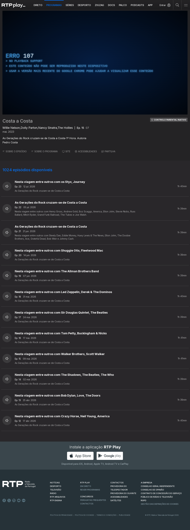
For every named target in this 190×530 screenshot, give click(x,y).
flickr (23, 500)
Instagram (14, 500)
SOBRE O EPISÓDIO (14, 151)
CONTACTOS (117, 482)
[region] (95, 63)
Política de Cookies (84, 515)
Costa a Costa (17, 121)
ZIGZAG (99, 5)
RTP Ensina (56, 500)
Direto (38, 5)
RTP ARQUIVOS (57, 497)
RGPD (143, 500)
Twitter (9, 500)
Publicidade (124, 515)
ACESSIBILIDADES (86, 151)
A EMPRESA (146, 482)
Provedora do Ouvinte (123, 493)
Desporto (84, 5)
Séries (70, 5)
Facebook (4, 500)
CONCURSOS (86, 496)
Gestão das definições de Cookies (159, 504)
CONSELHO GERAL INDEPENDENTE (158, 486)
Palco (123, 5)
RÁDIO (53, 493)
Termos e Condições (106, 515)
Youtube (19, 500)
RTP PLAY (85, 482)
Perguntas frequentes (93, 500)
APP (150, 5)
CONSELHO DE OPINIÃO (152, 490)
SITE (66, 151)
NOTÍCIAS (55, 482)
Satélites (115, 500)
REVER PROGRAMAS (90, 490)
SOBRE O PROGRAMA (44, 151)
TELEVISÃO (55, 490)
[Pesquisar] (177, 5)
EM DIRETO (85, 486)
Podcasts (137, 5)
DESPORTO (55, 486)
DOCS (111, 5)
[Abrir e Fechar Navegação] (186, 5)
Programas (54, 5)
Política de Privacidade (61, 515)
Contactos (86, 503)
